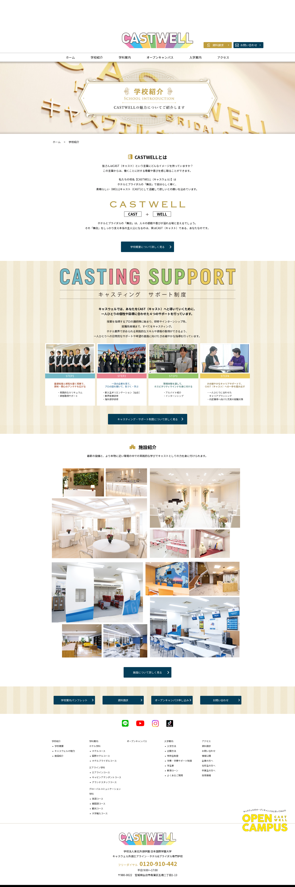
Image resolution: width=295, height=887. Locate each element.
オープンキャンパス (160, 34)
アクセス (223, 34)
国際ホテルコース (101, 732)
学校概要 (59, 722)
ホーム (70, 34)
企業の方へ (207, 737)
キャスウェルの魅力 (65, 727)
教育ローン (172, 746)
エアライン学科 (97, 743)
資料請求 (123, 677)
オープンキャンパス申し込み (172, 677)
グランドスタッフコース (104, 758)
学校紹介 (97, 34)
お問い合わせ (221, 677)
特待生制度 (172, 732)
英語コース (97, 775)
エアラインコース (101, 748)
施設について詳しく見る (147, 649)
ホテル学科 (94, 722)
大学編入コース (100, 789)
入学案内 (195, 34)
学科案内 (125, 34)
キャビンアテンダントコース (106, 753)
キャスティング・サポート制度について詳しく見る (147, 396)
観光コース (97, 784)
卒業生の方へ (208, 746)
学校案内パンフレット (74, 677)
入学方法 (171, 722)
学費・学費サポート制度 (179, 737)
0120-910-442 (158, 840)
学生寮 (170, 742)
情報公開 (206, 732)
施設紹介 (59, 732)
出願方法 (171, 727)
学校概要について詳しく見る (147, 223)
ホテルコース (98, 727)
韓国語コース (98, 780)
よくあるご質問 (175, 751)
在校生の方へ (208, 742)
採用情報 (206, 751)
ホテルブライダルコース (104, 737)
